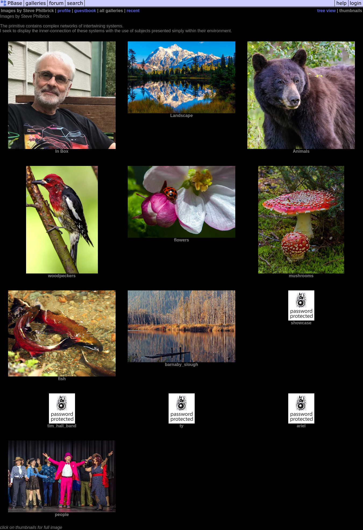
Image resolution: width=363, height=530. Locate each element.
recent (133, 10)
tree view (326, 10)
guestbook (85, 10)
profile (64, 10)
